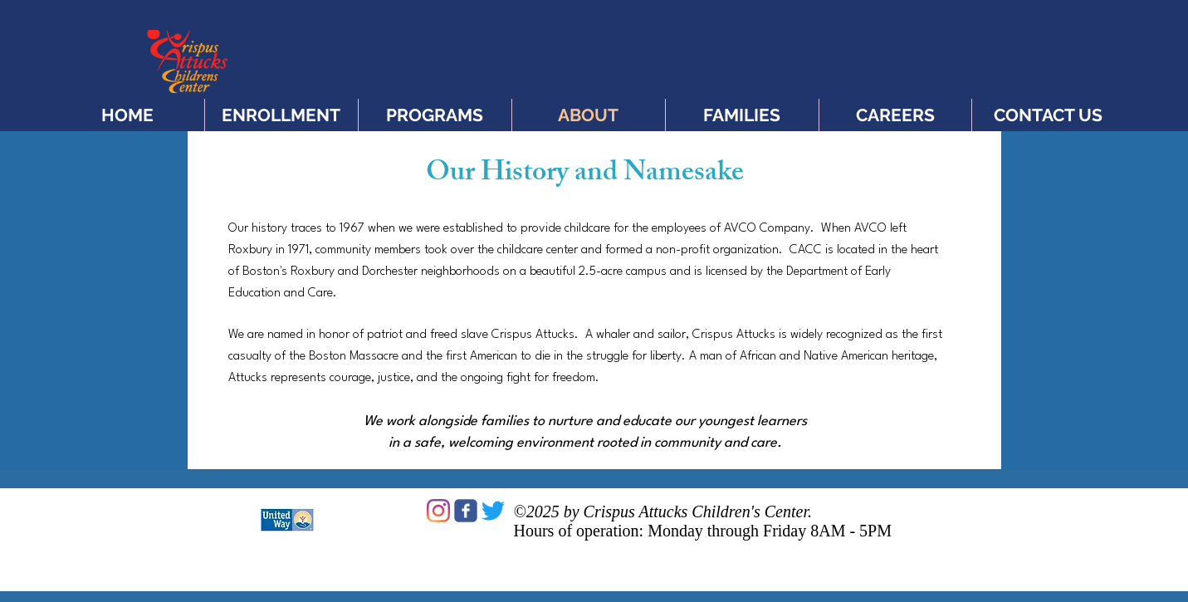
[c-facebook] (465, 510)
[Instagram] (438, 510)
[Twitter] (493, 510)
